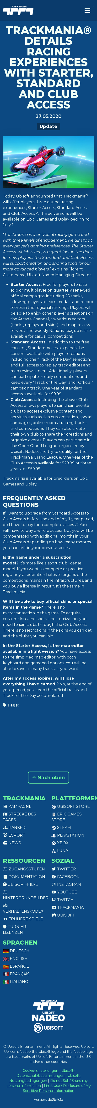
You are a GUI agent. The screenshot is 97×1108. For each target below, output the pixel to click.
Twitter (63, 869)
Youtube (64, 892)
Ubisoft (63, 915)
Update (48, 126)
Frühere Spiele (23, 919)
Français (16, 974)
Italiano (15, 981)
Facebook (65, 876)
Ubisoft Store (70, 806)
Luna (59, 850)
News (12, 843)
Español (16, 966)
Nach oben (48, 777)
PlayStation (67, 835)
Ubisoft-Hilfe (20, 884)
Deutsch (16, 951)
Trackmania (67, 907)
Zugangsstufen (24, 869)
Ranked (14, 827)
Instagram (66, 884)
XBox (60, 843)
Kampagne (17, 806)
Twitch (62, 900)
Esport (14, 835)
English (15, 958)
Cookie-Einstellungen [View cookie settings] (41, 1070)
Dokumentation (24, 876)
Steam (61, 827)
